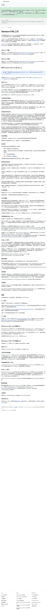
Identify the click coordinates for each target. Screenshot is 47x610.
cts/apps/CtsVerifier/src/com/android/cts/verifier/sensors (22, 309)
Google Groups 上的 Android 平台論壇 (23, 603)
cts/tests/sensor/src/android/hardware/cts (17, 305)
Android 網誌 (19, 598)
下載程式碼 (3, 598)
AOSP (2, 27)
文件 (5, 27)
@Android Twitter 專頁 (21, 594)
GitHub (2, 605)
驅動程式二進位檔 (4, 604)
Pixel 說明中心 (34, 596)
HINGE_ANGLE (4, 45)
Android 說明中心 (35, 594)
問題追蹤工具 (34, 605)
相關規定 (3, 596)
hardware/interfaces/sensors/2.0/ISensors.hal (27, 61)
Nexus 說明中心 (34, 598)
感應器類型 (14, 156)
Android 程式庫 (4, 594)
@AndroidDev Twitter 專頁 (21, 596)
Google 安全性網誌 (20, 600)
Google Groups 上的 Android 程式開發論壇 (23, 605)
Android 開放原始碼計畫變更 (8, 14)
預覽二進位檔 (3, 600)
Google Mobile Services (36, 602)
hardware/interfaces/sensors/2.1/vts (9, 320)
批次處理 (4, 186)
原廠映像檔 (3, 602)
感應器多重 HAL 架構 (18, 401)
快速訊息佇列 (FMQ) (35, 40)
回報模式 (27, 158)
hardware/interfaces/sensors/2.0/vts (22, 318)
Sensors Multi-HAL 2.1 (17, 72)
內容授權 (15, 407)
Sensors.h (24, 336)
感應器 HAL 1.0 (42, 39)
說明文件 (3, 5)
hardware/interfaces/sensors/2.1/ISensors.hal (27, 52)
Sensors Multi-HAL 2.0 (36, 72)
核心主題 (9, 27)
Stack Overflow (34, 604)
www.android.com (35, 600)
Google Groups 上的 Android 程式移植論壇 (23, 608)
